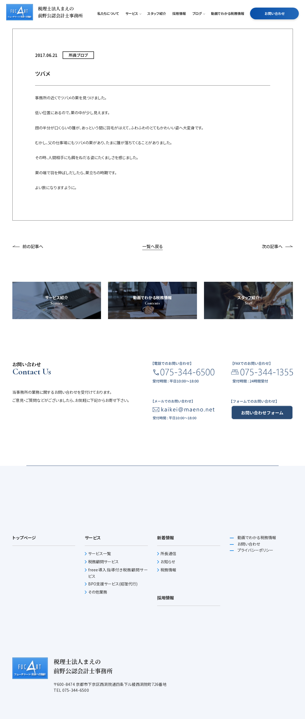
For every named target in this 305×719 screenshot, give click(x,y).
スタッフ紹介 (156, 23)
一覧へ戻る (152, 323)
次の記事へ (277, 323)
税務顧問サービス (103, 638)
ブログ (198, 23)
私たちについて (108, 23)
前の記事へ (27, 323)
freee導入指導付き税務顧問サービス (118, 649)
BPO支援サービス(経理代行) (112, 660)
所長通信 (168, 630)
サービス (133, 23)
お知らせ (167, 638)
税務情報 (168, 646)
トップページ (24, 614)
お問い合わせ (275, 23)
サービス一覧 (99, 630)
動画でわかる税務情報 (227, 23)
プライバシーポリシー (255, 626)
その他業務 (97, 668)
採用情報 (179, 23)
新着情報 (165, 614)
